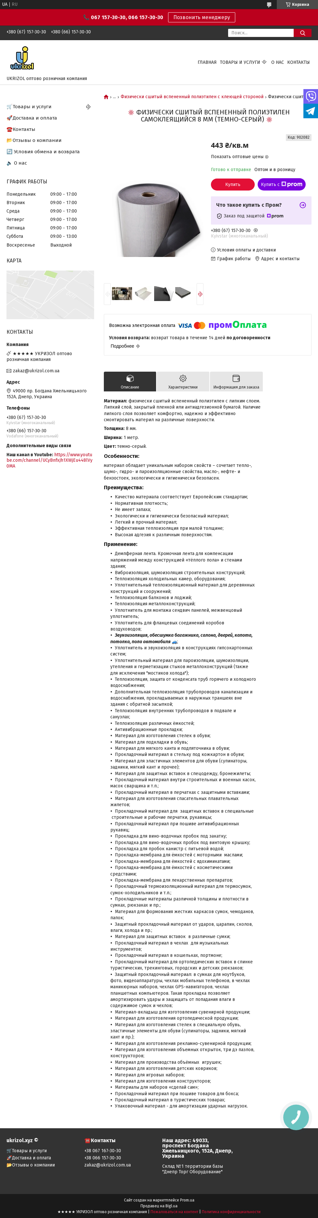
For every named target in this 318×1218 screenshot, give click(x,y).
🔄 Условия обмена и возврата (43, 152)
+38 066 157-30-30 (102, 1158)
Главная (207, 62)
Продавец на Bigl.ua (159, 1206)
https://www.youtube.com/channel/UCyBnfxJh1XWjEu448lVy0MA (49, 460)
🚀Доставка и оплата (31, 118)
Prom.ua (187, 1200)
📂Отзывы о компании (34, 140)
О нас (277, 62)
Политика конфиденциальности (231, 1212)
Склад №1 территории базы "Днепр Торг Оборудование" (192, 1169)
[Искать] (303, 33)
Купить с (281, 184)
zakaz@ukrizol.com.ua (36, 371)
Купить (232, 184)
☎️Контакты (20, 129)
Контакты (298, 62)
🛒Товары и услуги (29, 107)
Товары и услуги (240, 62)
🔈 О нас (16, 163)
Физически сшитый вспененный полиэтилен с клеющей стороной (192, 97)
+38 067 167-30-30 (102, 1151)
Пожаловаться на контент (174, 1212)
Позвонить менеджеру (201, 17)
